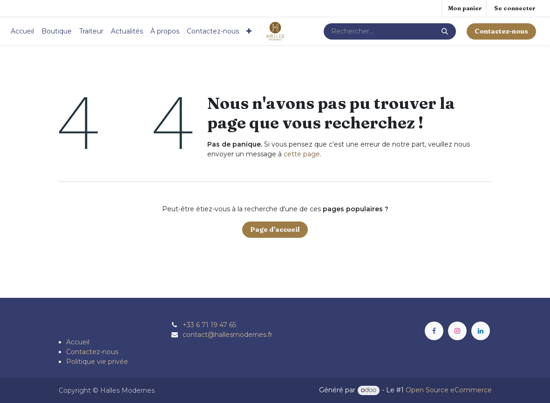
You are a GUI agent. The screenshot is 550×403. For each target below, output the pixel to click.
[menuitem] (22, 31)
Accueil (77, 342)
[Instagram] (457, 331)
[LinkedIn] (480, 331)
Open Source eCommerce (449, 390)
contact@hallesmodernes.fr (227, 334)
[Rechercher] (445, 31)
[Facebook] (434, 331)
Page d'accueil (275, 229)
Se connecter (515, 8)
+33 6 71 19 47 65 (209, 325)
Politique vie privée (97, 361)
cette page (302, 154)
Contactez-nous (92, 352)
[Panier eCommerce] (464, 8)
